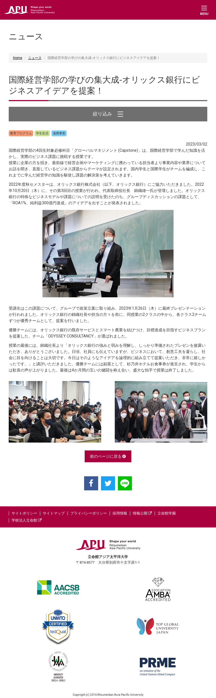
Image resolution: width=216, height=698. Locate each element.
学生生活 (42, 133)
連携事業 (59, 133)
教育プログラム (21, 133)
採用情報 (119, 513)
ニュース (35, 58)
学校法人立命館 (27, 520)
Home (17, 58)
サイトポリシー (24, 513)
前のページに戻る (108, 456)
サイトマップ (54, 513)
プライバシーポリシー (88, 513)
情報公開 (142, 513)
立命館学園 (167, 513)
